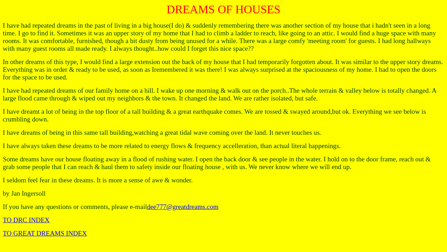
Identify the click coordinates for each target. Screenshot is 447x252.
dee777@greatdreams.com (183, 206)
